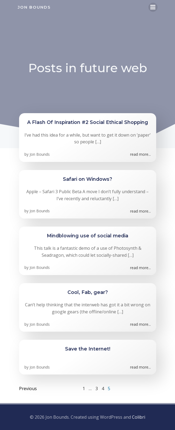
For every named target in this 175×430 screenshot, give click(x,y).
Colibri (138, 417)
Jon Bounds (40, 154)
